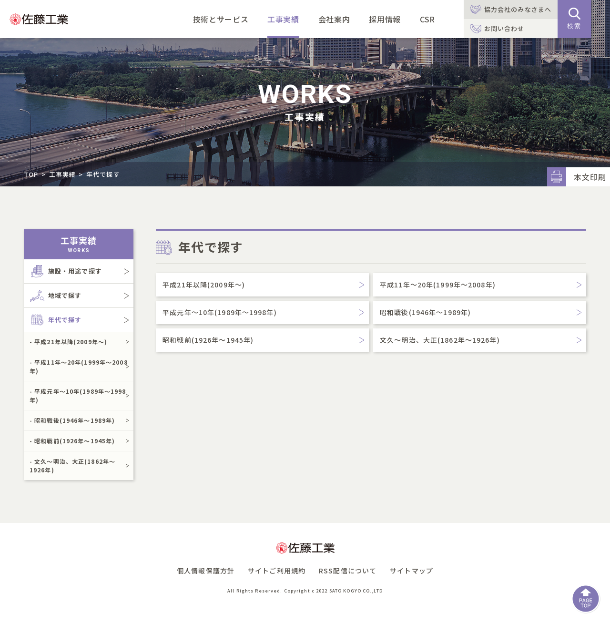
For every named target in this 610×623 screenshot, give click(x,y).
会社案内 (334, 19)
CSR (427, 19)
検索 (574, 19)
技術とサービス (220, 19)
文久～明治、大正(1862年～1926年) (440, 340)
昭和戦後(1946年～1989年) (425, 312)
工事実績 (283, 19)
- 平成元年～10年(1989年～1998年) (78, 395)
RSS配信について (347, 570)
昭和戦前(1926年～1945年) (208, 340)
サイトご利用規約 (276, 570)
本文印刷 (590, 177)
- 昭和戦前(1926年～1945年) (72, 441)
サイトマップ (411, 570)
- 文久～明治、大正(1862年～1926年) (72, 465)
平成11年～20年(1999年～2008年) (438, 284)
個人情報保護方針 (205, 570)
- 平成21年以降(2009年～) (68, 341)
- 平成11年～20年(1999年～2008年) (79, 366)
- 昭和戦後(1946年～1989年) (72, 420)
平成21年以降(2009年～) (204, 284)
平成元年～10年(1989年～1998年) (220, 312)
